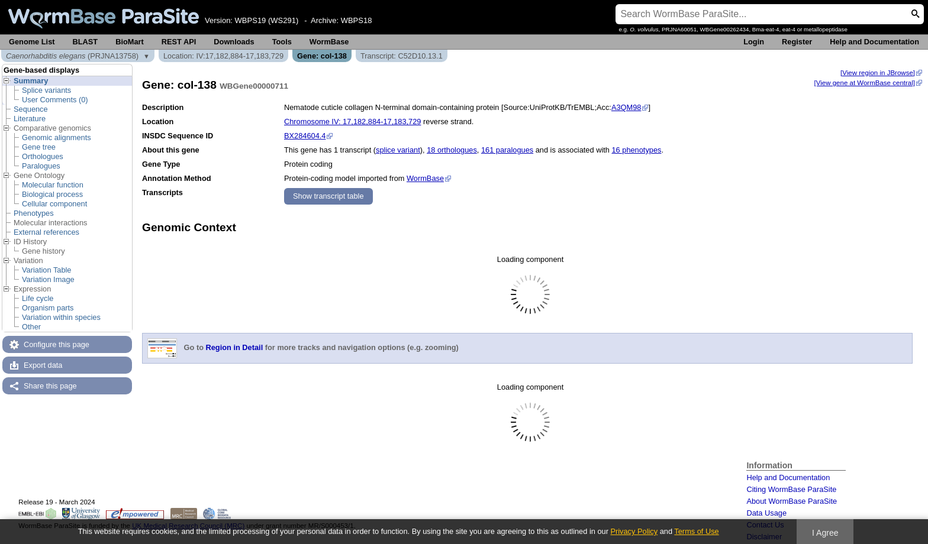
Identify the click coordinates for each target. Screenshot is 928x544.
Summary (31, 80)
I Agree (825, 532)
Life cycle (37, 298)
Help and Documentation (874, 41)
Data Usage (766, 513)
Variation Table (46, 269)
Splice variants (46, 90)
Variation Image (48, 279)
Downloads (234, 41)
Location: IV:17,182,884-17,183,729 (223, 55)
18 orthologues (452, 149)
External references (46, 232)
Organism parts (47, 307)
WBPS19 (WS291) (267, 20)
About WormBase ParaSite (791, 501)
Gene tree (39, 147)
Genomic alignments (56, 137)
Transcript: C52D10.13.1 (401, 55)
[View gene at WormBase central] (864, 82)
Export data (43, 365)
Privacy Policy (634, 531)
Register (797, 41)
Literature (30, 118)
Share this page (50, 385)
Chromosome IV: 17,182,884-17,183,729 (352, 121)
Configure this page (56, 344)
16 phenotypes (636, 149)
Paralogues (41, 165)
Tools (282, 41)
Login (753, 41)
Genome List (32, 41)
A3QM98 (626, 107)
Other (31, 326)
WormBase (329, 41)
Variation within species (61, 317)
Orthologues (42, 156)
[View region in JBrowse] (877, 72)
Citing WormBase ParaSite (791, 489)
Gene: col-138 (322, 55)
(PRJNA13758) (72, 55)
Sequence (31, 109)
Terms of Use (696, 531)
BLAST (85, 41)
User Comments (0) (55, 99)
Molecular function (52, 184)
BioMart (129, 41)
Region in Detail (234, 348)
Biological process (52, 194)
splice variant (398, 149)
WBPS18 (356, 20)
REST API (179, 41)
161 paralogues (507, 149)
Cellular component (54, 203)
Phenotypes (34, 213)
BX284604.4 (305, 135)
